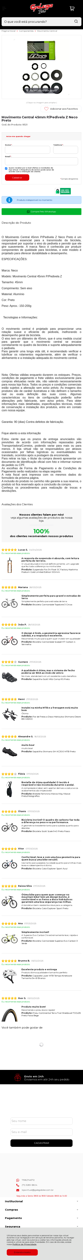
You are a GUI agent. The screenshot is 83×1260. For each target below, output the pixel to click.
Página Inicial (9, 30)
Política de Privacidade (24, 1244)
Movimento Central (47, 30)
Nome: (8, 145)
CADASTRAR (41, 1142)
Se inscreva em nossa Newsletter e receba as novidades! (41, 1109)
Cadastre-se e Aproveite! (41, 1104)
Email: (8, 156)
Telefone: (58, 145)
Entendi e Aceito (22, 1252)
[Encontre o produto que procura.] (76, 21)
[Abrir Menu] (4, 8)
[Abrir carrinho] (74, 8)
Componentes (26, 30)
